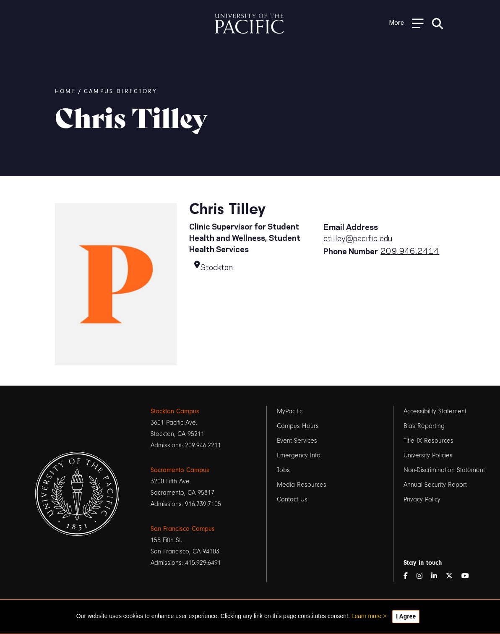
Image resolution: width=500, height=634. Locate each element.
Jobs (283, 470)
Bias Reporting (424, 426)
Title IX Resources (428, 440)
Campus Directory (120, 91)
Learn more (367, 616)
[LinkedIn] (437, 576)
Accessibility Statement (435, 411)
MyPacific (289, 411)
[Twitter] (452, 576)
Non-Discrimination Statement (444, 470)
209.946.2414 (409, 250)
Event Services (297, 440)
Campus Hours (298, 426)
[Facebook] (409, 576)
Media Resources (301, 484)
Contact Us (292, 499)
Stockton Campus (175, 411)
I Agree (406, 616)
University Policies (428, 455)
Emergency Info (298, 455)
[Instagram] (423, 576)
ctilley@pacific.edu (357, 237)
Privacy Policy (422, 499)
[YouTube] (468, 576)
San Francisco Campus (183, 528)
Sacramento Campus (180, 470)
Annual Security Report (435, 484)
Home (65, 91)
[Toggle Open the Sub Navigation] (406, 23)
